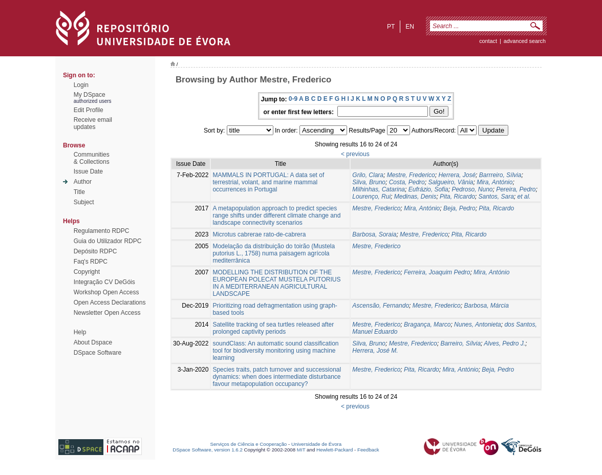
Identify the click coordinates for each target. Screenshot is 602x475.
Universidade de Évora (316, 444)
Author (83, 181)
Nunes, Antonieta (477, 324)
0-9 (293, 98)
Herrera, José (457, 175)
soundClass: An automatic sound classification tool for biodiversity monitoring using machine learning (275, 350)
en (409, 26)
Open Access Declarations (110, 302)
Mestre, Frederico (411, 175)
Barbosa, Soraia (374, 234)
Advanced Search (525, 41)
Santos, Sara (495, 196)
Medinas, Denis (415, 196)
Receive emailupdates (93, 123)
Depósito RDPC (95, 251)
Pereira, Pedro (515, 189)
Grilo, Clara (367, 175)
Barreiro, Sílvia (460, 343)
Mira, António (494, 182)
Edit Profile (88, 110)
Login (81, 85)
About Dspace (93, 342)
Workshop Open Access (106, 292)
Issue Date (88, 171)
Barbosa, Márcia (486, 305)
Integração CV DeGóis (104, 282)
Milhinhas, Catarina (378, 189)
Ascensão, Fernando (380, 305)
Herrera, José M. (375, 350)
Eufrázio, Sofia (428, 189)
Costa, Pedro (407, 182)
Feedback (368, 449)
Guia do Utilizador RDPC (108, 241)
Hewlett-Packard (334, 449)
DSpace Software (97, 352)
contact (488, 41)
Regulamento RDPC (102, 230)
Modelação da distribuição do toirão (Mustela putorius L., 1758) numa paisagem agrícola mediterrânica (273, 253)
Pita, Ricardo (457, 196)
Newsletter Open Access (107, 312)
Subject (84, 202)
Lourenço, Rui (371, 196)
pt (391, 26)
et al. (524, 196)
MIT (301, 449)
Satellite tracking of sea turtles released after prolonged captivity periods (273, 328)
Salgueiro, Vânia (450, 182)
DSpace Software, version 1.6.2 (208, 449)
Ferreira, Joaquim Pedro (437, 272)
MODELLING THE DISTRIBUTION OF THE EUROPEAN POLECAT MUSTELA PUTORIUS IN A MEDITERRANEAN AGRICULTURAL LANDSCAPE (276, 283)
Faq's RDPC (90, 261)
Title (79, 192)
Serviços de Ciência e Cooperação (248, 444)
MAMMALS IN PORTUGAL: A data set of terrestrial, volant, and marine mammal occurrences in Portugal (268, 182)
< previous (355, 154)
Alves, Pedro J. (504, 343)
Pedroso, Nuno (471, 189)
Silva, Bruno (368, 182)
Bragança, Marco (427, 324)
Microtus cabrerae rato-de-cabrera (259, 234)
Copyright (87, 271)
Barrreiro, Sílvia (500, 175)
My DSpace (89, 94)
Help (80, 332)
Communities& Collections (92, 158)
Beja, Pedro (459, 208)
